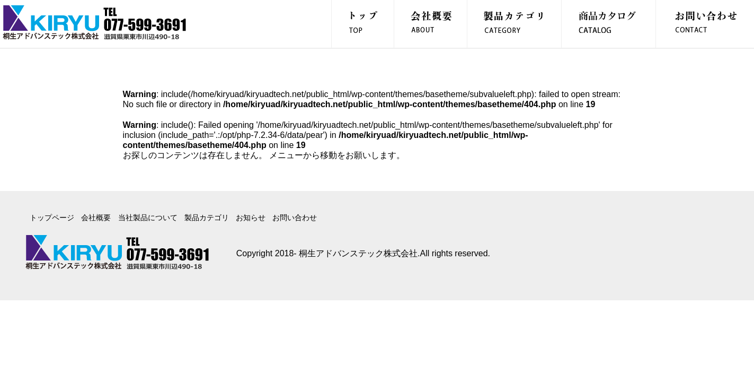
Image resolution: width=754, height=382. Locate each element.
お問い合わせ (294, 217)
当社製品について (148, 217)
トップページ (52, 217)
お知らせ (250, 217)
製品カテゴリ (206, 217)
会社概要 (96, 217)
